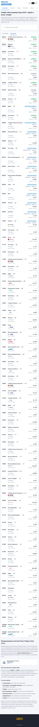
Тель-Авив (11, 148)
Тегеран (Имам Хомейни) (15, 281)
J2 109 (35, 170)
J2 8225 (34, 436)
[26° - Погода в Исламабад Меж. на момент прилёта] (19, 508)
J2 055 (35, 93)
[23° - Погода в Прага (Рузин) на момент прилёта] (17, 166)
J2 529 (35, 590)
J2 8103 (34, 84)
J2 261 (35, 53)
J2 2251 (34, 117)
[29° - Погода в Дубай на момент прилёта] (13, 574)
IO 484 (35, 312)
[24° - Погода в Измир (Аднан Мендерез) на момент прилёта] (10, 177)
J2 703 (35, 215)
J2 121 (35, 246)
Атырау (10, 595)
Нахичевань (11, 51)
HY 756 (35, 225)
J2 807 (35, 135)
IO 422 (35, 604)
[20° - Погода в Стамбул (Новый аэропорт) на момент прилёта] (10, 124)
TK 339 (35, 39)
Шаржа (10, 339)
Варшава (10, 44)
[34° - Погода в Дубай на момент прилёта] (13, 106)
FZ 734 (35, 575)
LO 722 (35, 46)
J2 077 (35, 451)
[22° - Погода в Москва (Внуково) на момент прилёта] (20, 332)
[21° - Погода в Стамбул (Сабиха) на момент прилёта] (19, 303)
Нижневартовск (12, 602)
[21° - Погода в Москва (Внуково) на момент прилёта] (20, 132)
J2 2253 (34, 298)
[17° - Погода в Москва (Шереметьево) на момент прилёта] (23, 464)
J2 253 (35, 254)
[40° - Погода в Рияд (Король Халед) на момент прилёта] (21, 288)
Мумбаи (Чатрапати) (13, 427)
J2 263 (35, 232)
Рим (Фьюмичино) (13, 566)
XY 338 (35, 626)
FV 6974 (34, 502)
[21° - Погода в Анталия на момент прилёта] (14, 99)
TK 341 (35, 385)
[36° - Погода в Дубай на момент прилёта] (13, 274)
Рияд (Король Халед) (14, 288)
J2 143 (35, 510)
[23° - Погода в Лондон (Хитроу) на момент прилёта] (19, 413)
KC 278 (35, 597)
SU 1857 (34, 466)
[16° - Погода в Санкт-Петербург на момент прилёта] (19, 391)
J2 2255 (34, 422)
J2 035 (35, 77)
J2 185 (35, 517)
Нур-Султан (11, 551)
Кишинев (10, 211)
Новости (12, 8)
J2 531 (35, 539)
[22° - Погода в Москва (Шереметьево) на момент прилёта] (23, 354)
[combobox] (21, 27)
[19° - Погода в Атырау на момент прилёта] (14, 595)
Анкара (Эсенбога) (13, 369)
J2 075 (35, 126)
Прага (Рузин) (12, 166)
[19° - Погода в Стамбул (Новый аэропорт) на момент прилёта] (25, 383)
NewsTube (25, 8)
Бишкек (10, 559)
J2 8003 (34, 473)
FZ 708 (35, 407)
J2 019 (35, 480)
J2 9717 (34, 283)
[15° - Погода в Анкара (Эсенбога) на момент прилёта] (20, 369)
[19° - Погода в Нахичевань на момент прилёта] (16, 115)
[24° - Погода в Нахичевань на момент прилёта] (16, 252)
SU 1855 (34, 356)
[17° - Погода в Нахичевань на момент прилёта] (16, 52)
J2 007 (35, 415)
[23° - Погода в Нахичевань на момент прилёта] (16, 230)
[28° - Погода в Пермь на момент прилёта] (13, 310)
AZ (29, 3)
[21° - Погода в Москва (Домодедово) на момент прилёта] (22, 157)
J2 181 (35, 161)
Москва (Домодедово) (14, 157)
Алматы (10, 522)
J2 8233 (34, 320)
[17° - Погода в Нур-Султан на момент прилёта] (16, 552)
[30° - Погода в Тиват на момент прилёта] (13, 185)
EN (36, 3)
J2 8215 (34, 612)
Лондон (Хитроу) (12, 412)
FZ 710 (35, 276)
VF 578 (35, 371)
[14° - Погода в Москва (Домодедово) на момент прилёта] (22, 515)
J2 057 (35, 583)
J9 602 (35, 349)
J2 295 (35, 531)
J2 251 (35, 68)
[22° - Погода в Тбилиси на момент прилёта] (15, 203)
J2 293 (35, 268)
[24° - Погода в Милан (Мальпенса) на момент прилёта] (21, 74)
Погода (19, 8)
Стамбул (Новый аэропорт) (15, 37)
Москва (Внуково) (13, 131)
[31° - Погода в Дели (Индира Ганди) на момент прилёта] (21, 581)
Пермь (10, 310)
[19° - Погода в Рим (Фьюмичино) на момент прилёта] (20, 566)
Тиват (9, 184)
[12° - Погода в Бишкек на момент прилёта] (14, 559)
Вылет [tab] (13, 33)
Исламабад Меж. (12, 507)
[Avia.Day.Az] (6, 4)
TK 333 (35, 261)
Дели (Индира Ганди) (14, 581)
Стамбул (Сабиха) (13, 82)
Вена (9, 193)
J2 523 (35, 561)
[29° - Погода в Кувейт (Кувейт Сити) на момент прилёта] (22, 632)
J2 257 (35, 488)
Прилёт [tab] (5, 33)
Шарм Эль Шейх (12, 90)
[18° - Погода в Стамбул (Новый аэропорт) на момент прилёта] (25, 37)
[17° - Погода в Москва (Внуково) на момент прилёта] (20, 457)
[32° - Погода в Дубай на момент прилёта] (13, 405)
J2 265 (35, 444)
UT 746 (35, 334)
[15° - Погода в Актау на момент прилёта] (13, 610)
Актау (9, 237)
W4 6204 (34, 568)
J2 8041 (34, 179)
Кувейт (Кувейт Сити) (14, 347)
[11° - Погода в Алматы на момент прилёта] (14, 522)
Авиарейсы (5, 8)
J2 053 (35, 524)
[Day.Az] (4, 2)
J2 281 (35, 378)
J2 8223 (34, 206)
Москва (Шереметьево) (14, 354)
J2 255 (35, 363)
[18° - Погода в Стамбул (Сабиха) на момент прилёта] (19, 398)
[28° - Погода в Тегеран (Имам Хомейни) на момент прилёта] (23, 281)
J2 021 (35, 152)
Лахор (9, 325)
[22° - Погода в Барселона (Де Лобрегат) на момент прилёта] (23, 59)
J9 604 (35, 634)
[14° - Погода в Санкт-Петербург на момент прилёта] (19, 478)
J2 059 (35, 429)
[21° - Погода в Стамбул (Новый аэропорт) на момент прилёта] (25, 259)
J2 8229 (34, 143)
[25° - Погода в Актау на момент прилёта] (13, 237)
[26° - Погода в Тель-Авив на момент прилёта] (16, 148)
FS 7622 (34, 239)
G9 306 (35, 341)
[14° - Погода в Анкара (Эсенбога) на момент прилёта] (20, 471)
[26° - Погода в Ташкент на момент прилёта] (14, 221)
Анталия (10, 99)
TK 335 (35, 495)
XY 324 (35, 290)
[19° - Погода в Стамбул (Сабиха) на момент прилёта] (19, 83)
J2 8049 (34, 553)
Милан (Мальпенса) (13, 73)
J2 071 (35, 197)
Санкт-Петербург (12, 390)
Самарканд (11, 588)
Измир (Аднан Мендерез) (15, 175)
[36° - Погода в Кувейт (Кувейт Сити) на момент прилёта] (22, 347)
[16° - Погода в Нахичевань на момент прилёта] (16, 486)
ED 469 (35, 327)
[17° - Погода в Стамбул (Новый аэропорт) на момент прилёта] (25, 449)
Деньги (32, 8)
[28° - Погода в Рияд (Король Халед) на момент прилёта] (21, 625)
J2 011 (35, 110)
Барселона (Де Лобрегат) (15, 59)
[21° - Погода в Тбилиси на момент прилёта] (15, 141)
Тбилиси (10, 141)
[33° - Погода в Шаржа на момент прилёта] (14, 340)
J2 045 (35, 61)
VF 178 (35, 400)
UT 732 (35, 393)
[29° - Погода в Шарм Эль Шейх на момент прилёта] (19, 90)
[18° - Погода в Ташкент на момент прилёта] (14, 537)
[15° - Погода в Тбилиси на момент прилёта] (15, 617)
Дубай (9, 106)
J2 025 (35, 101)
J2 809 (35, 546)
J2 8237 (34, 619)
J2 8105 (34, 305)
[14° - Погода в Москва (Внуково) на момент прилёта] (20, 544)
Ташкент (10, 221)
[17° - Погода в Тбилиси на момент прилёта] (15, 435)
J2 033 (35, 188)
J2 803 (35, 458)
